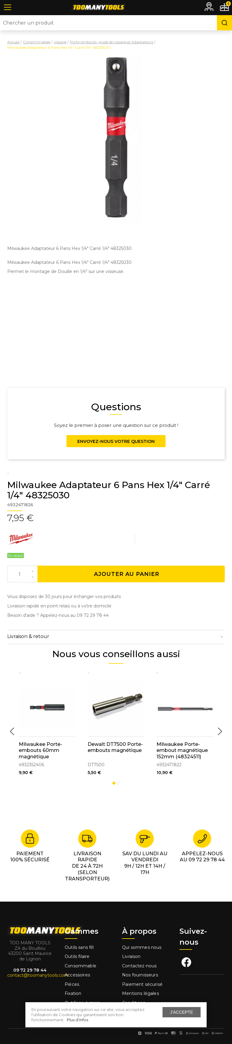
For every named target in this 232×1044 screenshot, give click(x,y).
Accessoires (77, 975)
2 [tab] (118, 783)
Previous (12, 731)
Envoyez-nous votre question (116, 441)
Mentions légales (141, 993)
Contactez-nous (139, 966)
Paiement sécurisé (142, 984)
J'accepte (181, 1012)
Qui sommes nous (142, 947)
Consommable (80, 966)
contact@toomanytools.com (37, 975)
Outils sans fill (79, 947)
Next (220, 731)
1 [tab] (113, 783)
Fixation (73, 993)
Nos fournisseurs (140, 975)
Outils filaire (77, 956)
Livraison (131, 956)
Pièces (72, 984)
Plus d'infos (77, 1019)
